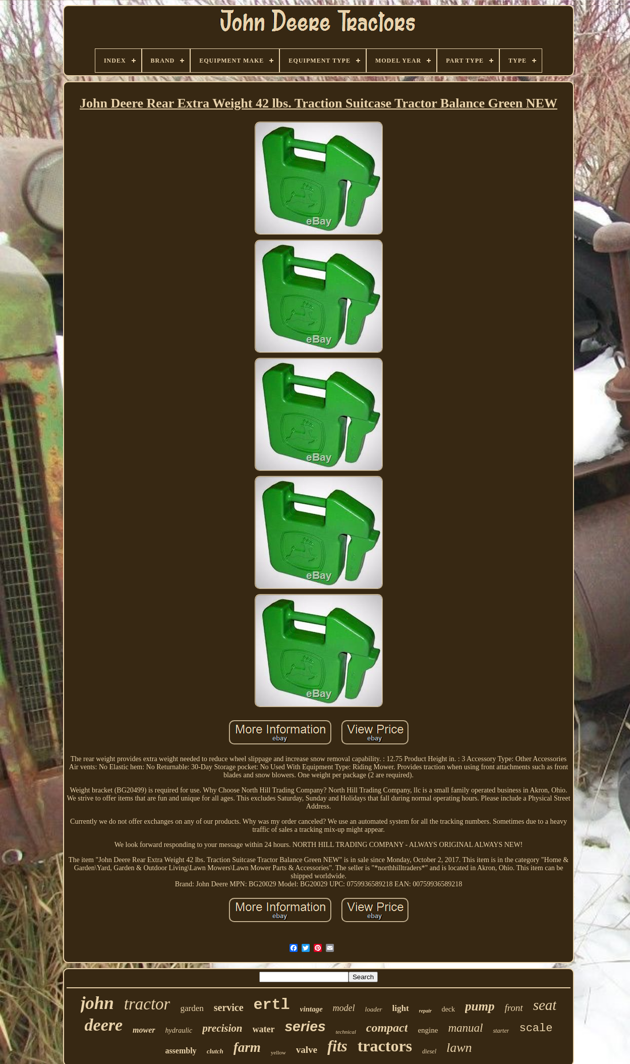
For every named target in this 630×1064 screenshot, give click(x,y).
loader (373, 1009)
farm (247, 1047)
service (229, 1007)
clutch (215, 1051)
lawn (459, 1047)
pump (479, 1006)
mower (144, 1030)
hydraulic (179, 1030)
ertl (272, 1005)
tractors (385, 1046)
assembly (180, 1050)
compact (387, 1027)
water (264, 1029)
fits (337, 1046)
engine (428, 1030)
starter (501, 1030)
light (400, 1008)
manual (465, 1028)
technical (345, 1032)
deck (448, 1009)
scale (535, 1028)
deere (104, 1025)
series (305, 1026)
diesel (429, 1051)
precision (222, 1028)
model (344, 1008)
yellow (278, 1052)
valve (306, 1049)
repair (425, 1011)
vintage (311, 1009)
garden (191, 1008)
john (97, 1003)
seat (545, 1005)
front (513, 1007)
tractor (147, 1004)
